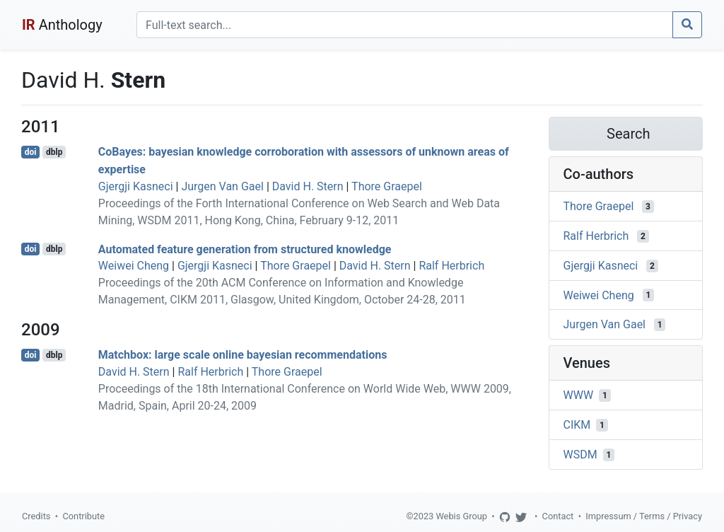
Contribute (83, 516)
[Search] (404, 24)
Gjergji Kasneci (135, 186)
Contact (558, 516)
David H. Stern (308, 186)
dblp (54, 152)
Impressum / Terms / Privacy (643, 516)
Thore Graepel (386, 186)
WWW (579, 395)
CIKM (577, 425)
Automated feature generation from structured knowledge (245, 248)
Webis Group (461, 516)
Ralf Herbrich (451, 265)
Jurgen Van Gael (222, 186)
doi (31, 152)
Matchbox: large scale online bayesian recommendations (242, 355)
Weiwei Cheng (133, 265)
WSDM (580, 454)
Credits (36, 516)
